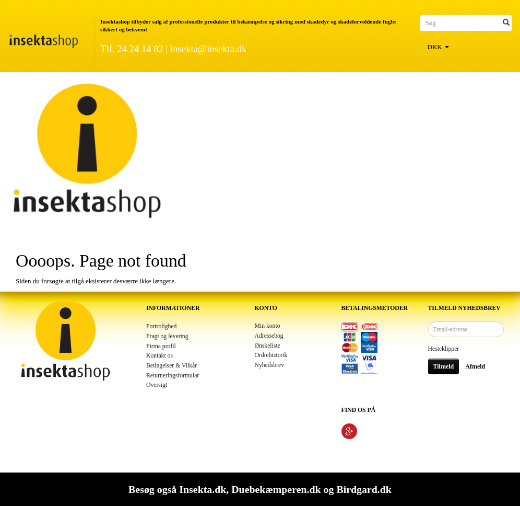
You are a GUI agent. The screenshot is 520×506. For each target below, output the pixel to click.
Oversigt (156, 385)
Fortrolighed (161, 326)
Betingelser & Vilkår (171, 365)
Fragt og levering (167, 336)
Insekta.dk (202, 489)
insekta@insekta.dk (208, 48)
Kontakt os (159, 355)
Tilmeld (443, 366)
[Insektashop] (43, 39)
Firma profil (161, 346)
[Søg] (506, 23)
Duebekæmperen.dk (276, 489)
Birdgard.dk (363, 489)
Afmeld (475, 366)
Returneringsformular (172, 375)
